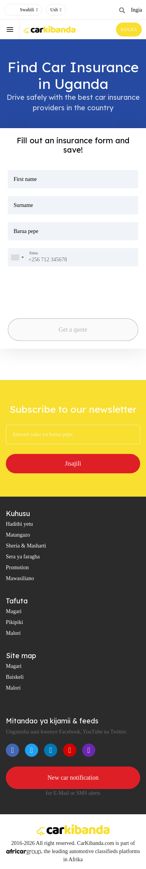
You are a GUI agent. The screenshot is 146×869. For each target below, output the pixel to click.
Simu (33, 253)
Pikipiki (14, 622)
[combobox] (17, 257)
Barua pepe (26, 231)
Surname (23, 205)
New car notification (73, 777)
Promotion (17, 567)
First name (25, 179)
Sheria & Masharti (26, 546)
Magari (13, 611)
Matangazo (18, 535)
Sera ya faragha (23, 557)
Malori (13, 633)
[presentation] (48, 286)
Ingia (136, 10)
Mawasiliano (20, 578)
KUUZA (129, 29)
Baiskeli (15, 677)
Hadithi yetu (19, 524)
